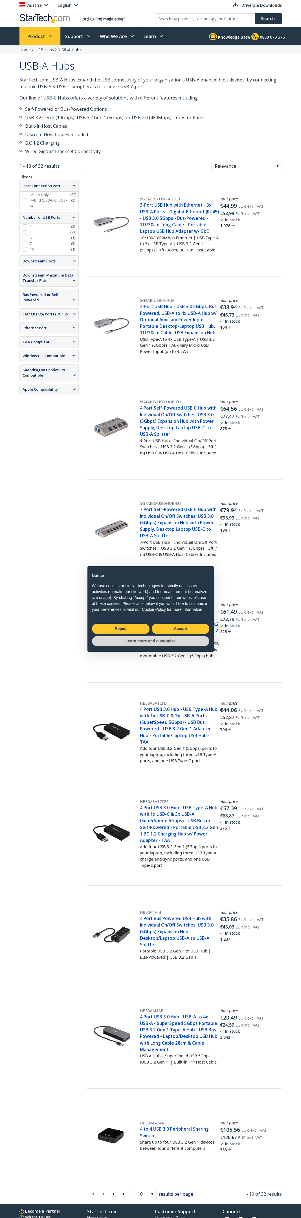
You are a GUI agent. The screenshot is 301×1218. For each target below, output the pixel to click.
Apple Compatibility (40, 389)
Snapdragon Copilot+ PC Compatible (44, 372)
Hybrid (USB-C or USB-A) (48, 203)
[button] (277, 166)
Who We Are (114, 36)
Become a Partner (42, 1211)
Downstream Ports (39, 261)
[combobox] (246, 166)
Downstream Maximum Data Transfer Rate (48, 278)
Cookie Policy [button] (154, 609)
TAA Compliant (36, 341)
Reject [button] (120, 628)
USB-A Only (39, 194)
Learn (150, 36)
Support (74, 36)
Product (36, 36)
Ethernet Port (35, 327)
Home (25, 49)
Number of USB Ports (41, 217)
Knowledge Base (229, 36)
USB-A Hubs (70, 49)
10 (32, 249)
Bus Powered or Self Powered (41, 297)
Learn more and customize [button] (150, 641)
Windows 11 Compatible (44, 355)
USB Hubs (45, 49)
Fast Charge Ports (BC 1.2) (45, 314)
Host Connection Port (41, 185)
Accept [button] (180, 628)
